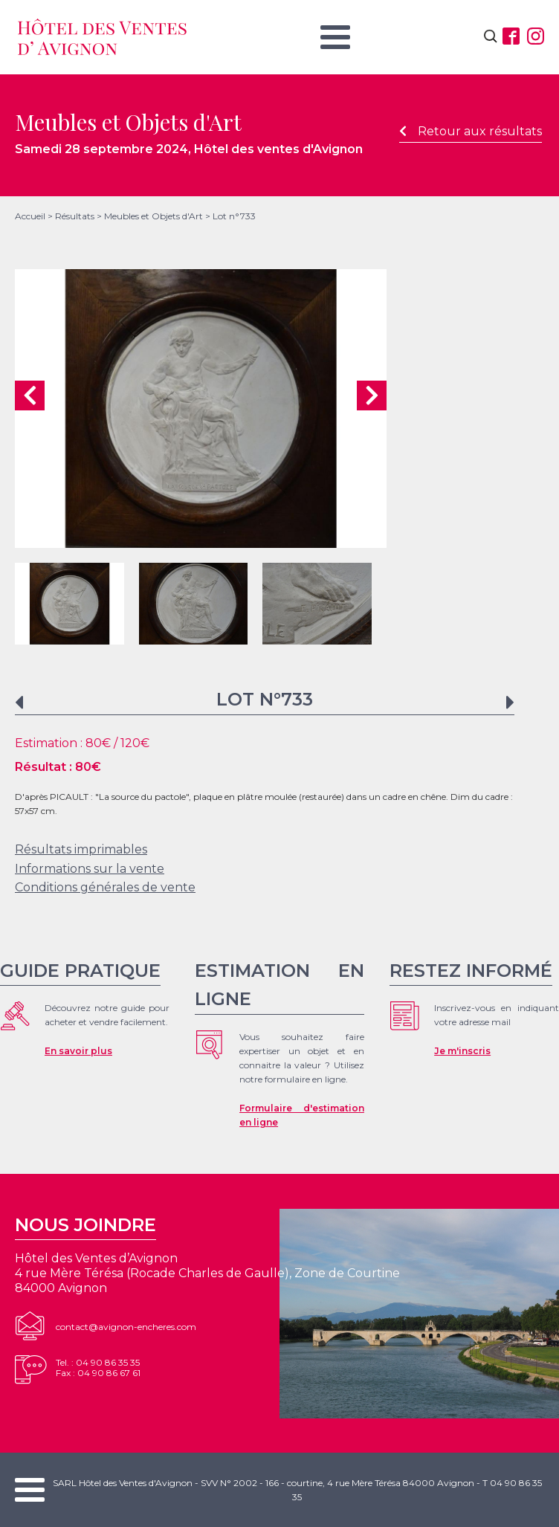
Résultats (74, 216)
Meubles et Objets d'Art (153, 216)
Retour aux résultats (470, 131)
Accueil (30, 216)
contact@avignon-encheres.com (126, 1326)
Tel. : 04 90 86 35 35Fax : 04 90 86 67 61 (98, 1367)
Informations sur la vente (89, 869)
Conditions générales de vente (105, 887)
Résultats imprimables (81, 849)
